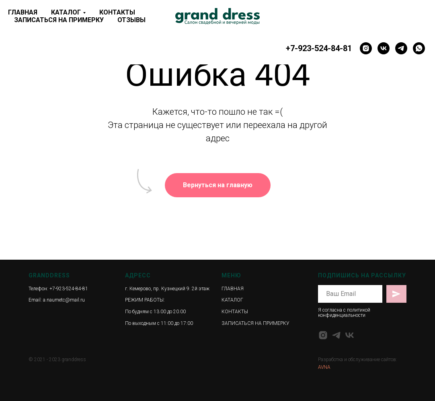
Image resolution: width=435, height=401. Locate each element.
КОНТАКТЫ (117, 12)
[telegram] (401, 48)
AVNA (324, 367)
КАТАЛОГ (66, 12)
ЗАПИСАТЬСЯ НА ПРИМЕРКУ (59, 20)
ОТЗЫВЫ (131, 20)
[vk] (384, 48)
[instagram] (366, 48)
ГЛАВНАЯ (22, 12)
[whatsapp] (419, 48)
